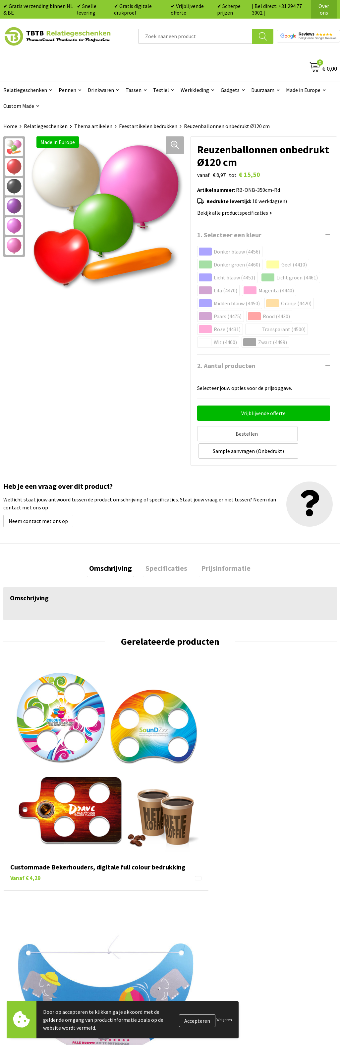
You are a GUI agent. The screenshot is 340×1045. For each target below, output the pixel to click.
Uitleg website (112, 872)
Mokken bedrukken (199, 893)
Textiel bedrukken (198, 903)
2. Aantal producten (226, 365)
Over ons (323, 9)
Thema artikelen (93, 126)
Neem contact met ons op (38, 501)
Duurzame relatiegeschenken (211, 872)
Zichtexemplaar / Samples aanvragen (125, 918)
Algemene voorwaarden (287, 913)
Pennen (67, 90)
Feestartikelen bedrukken (148, 126)
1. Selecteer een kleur (229, 235)
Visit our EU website (283, 923)
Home (10, 126)
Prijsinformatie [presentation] (222, 550)
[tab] (114, 550)
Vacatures (272, 862)
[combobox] (195, 36)
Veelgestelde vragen (119, 852)
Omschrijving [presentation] (114, 550)
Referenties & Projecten (288, 882)
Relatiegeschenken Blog (288, 872)
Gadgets (230, 90)
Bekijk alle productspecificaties (234, 212)
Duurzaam (262, 90)
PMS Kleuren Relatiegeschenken (132, 893)
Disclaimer (273, 903)
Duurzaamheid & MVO (120, 933)
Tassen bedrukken (198, 862)
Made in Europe (303, 90)
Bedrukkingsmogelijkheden (127, 882)
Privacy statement (282, 893)
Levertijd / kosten (116, 862)
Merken (186, 923)
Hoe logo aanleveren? (120, 903)
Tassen (134, 90)
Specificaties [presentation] (166, 550)
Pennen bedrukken (199, 852)
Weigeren (224, 1019)
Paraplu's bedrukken (201, 913)
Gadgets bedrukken (200, 882)
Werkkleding (195, 90)
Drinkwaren (101, 90)
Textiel (161, 90)
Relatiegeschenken (46, 126)
